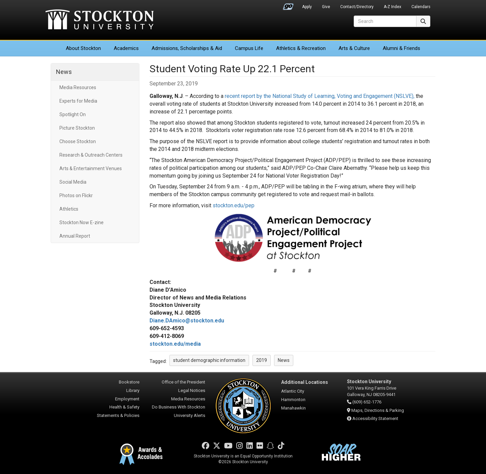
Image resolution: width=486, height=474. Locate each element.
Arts (354, 48)
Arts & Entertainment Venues (90, 168)
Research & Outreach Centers (91, 155)
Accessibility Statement (375, 418)
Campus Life (249, 48)
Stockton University (100, 20)
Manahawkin (293, 408)
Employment (127, 398)
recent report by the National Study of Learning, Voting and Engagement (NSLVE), (319, 96)
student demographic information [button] (209, 360)
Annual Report (74, 236)
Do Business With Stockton (178, 407)
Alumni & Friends (401, 48)
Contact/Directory (357, 6)
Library (132, 390)
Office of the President (183, 382)
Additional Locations (304, 382)
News (64, 71)
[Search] (385, 21)
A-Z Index (392, 6)
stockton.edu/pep (233, 205)
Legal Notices (191, 390)
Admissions (187, 48)
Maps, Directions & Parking (377, 410)
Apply (307, 6)
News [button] (284, 360)
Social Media (72, 182)
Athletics (301, 48)
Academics (126, 48)
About (83, 48)
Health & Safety (124, 407)
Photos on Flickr (76, 195)
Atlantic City (292, 391)
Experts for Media (78, 101)
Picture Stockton (77, 128)
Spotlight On (72, 114)
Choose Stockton (77, 141)
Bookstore (129, 382)
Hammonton (293, 399)
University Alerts (189, 415)
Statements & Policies (118, 415)
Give (326, 6)
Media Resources (77, 87)
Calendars (420, 6)
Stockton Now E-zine (81, 222)
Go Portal (288, 5)
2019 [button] (261, 360)
